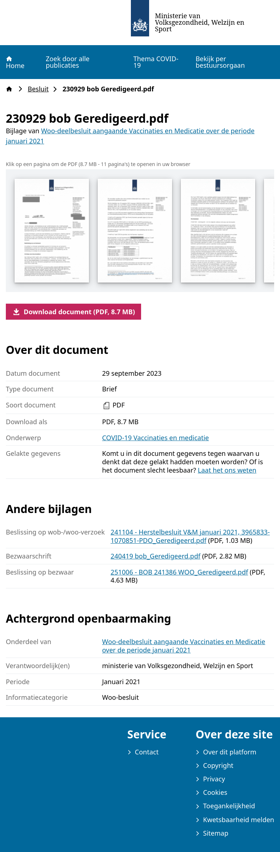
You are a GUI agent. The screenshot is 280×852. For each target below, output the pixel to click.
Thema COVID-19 (156, 62)
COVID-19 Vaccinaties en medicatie (155, 437)
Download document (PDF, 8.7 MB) (73, 311)
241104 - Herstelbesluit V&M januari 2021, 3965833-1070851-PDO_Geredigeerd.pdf (190, 536)
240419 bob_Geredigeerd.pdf (155, 556)
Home (14, 62)
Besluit (40, 89)
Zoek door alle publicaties (67, 62)
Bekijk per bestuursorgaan (220, 62)
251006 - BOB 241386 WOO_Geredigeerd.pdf (179, 572)
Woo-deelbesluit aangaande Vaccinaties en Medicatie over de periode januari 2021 (183, 645)
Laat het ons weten (227, 470)
